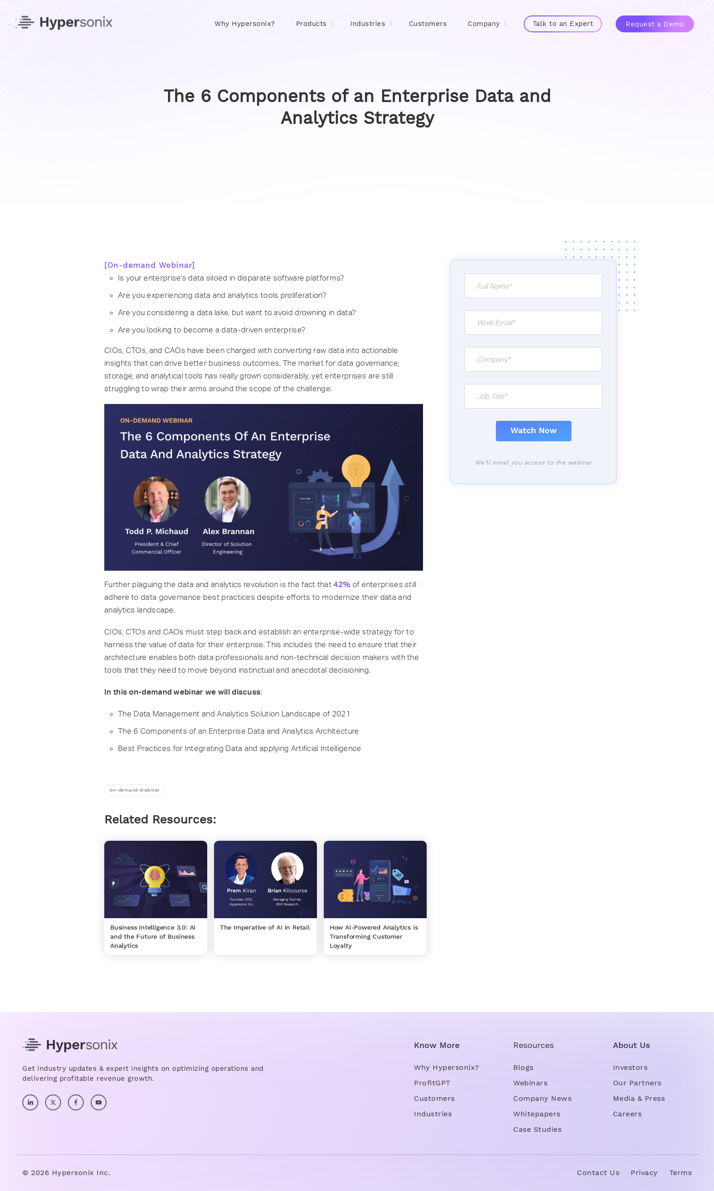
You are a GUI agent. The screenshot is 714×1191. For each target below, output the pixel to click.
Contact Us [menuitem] (598, 1172)
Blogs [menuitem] (523, 1067)
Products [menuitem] (311, 24)
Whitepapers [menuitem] (537, 1113)
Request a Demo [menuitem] (655, 24)
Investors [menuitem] (630, 1067)
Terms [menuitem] (680, 1172)
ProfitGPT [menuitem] (432, 1083)
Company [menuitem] (484, 24)
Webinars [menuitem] (530, 1083)
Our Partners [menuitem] (637, 1083)
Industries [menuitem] (367, 24)
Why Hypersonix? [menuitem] (244, 24)
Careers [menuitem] (627, 1113)
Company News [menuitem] (542, 1098)
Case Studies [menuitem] (537, 1129)
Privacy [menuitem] (644, 1172)
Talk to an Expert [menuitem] (563, 24)
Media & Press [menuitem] (639, 1098)
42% (341, 584)
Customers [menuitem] (428, 24)
